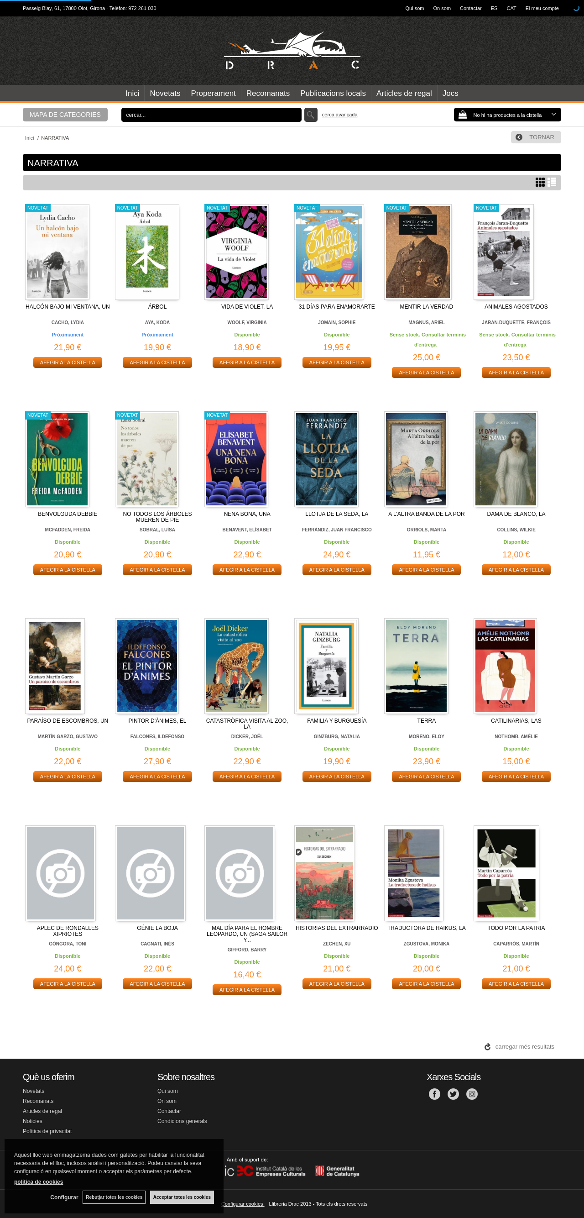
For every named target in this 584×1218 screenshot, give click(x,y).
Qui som (415, 8)
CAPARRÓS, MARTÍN (516, 943)
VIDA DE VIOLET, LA (247, 307)
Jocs (451, 93)
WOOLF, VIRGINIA (247, 322)
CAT (511, 8)
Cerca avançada (340, 114)
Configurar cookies (243, 1204)
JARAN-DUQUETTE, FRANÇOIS (516, 322)
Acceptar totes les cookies (182, 1197)
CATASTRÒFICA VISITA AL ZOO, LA (247, 724)
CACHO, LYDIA (68, 322)
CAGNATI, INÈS (157, 943)
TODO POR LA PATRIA (516, 928)
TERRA (426, 721)
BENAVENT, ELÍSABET (247, 529)
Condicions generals (182, 1121)
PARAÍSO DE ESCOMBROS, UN (67, 721)
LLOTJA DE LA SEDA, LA (336, 514)
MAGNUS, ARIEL (426, 322)
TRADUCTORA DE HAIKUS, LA (426, 928)
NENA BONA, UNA (247, 514)
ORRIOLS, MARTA (426, 529)
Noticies (32, 1121)
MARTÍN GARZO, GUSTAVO (68, 736)
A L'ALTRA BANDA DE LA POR (426, 514)
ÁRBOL (157, 307)
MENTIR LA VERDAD (427, 307)
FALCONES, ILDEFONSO (157, 736)
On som (442, 8)
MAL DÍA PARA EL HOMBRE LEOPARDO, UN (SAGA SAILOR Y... (247, 934)
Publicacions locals (333, 93)
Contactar (471, 8)
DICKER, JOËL (247, 736)
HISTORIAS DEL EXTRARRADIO (337, 928)
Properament (213, 93)
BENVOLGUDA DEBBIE (67, 514)
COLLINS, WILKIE (516, 529)
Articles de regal (404, 93)
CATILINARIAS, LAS (516, 721)
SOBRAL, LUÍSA (157, 529)
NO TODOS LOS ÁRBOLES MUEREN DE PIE (157, 517)
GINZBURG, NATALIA (337, 736)
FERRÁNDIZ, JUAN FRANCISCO (337, 529)
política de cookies (38, 1182)
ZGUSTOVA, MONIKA (427, 943)
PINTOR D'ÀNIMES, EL (158, 721)
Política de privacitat (47, 1131)
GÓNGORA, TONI (67, 943)
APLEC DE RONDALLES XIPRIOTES (68, 931)
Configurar (64, 1197)
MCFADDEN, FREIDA (67, 529)
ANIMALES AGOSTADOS (516, 307)
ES (494, 8)
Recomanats (268, 93)
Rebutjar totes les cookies (114, 1197)
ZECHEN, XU (337, 943)
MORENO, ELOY (426, 736)
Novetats (165, 93)
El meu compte (542, 8)
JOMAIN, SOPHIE (336, 322)
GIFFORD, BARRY (247, 949)
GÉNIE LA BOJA (157, 928)
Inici (132, 93)
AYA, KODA (157, 322)
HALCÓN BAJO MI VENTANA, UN (68, 307)
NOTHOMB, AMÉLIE (516, 736)
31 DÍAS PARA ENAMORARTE (337, 307)
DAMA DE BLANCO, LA (516, 514)
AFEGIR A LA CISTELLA (67, 362)
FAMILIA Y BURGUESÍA (336, 721)
